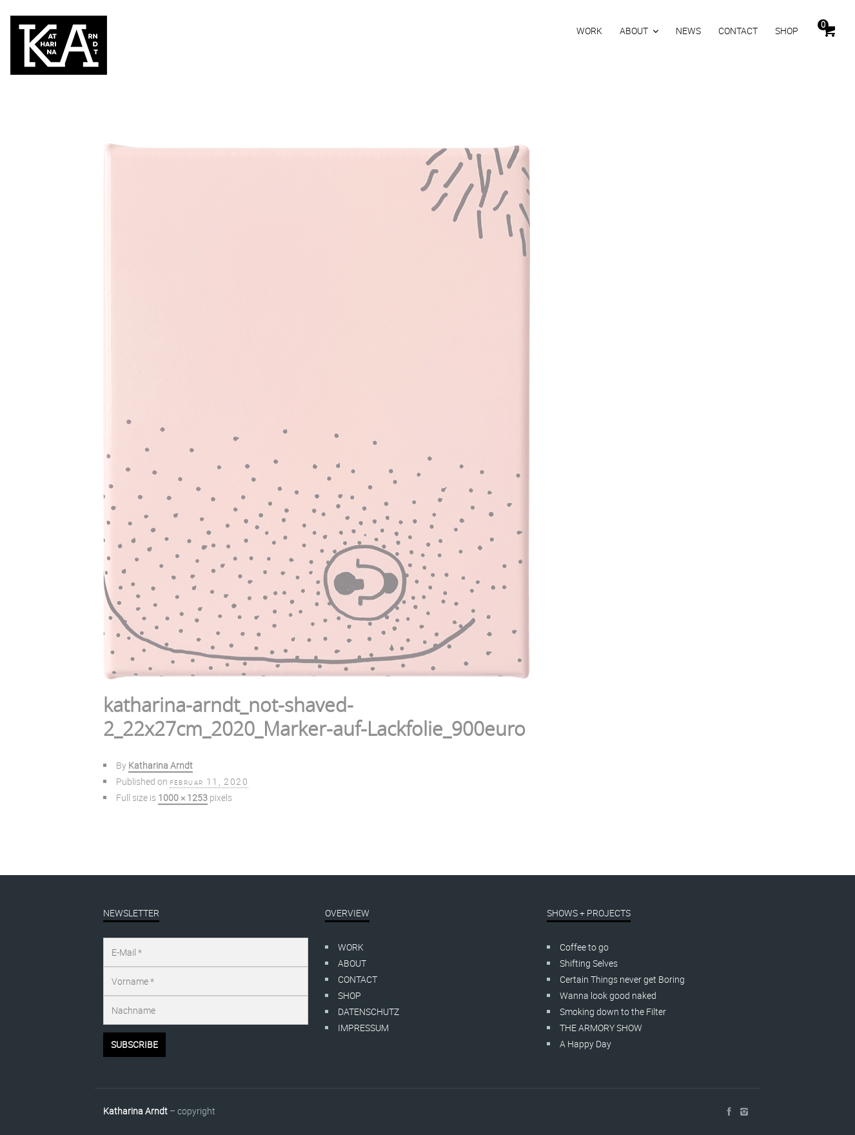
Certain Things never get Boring (622, 979)
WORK (589, 31)
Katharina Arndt (135, 1111)
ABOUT (634, 31)
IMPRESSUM (363, 1028)
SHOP (786, 31)
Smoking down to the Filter (613, 1011)
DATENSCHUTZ (368, 1011)
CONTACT (738, 31)
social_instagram (744, 1112)
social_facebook (728, 1112)
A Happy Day (585, 1044)
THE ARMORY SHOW (601, 1028)
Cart (823, 24)
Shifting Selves (589, 963)
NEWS (688, 31)
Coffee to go (584, 947)
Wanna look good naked (608, 995)
